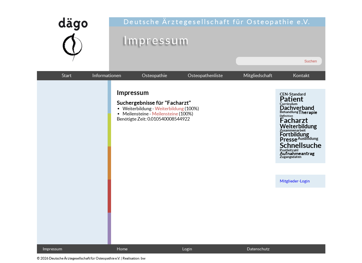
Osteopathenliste (205, 75)
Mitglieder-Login (295, 181)
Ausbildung (308, 138)
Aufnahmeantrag (297, 153)
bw (143, 258)
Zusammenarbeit (293, 130)
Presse (288, 139)
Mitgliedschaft (257, 75)
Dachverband (297, 107)
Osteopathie (154, 75)
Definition (286, 115)
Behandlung (289, 112)
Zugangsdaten (290, 157)
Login (187, 249)
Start (67, 75)
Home (122, 249)
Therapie (308, 112)
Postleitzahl (289, 150)
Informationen (106, 75)
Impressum (52, 249)
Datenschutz (258, 249)
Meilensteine (165, 113)
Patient (291, 99)
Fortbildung (294, 134)
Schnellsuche (300, 145)
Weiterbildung (169, 108)
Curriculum (288, 104)
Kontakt (301, 75)
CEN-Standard (293, 94)
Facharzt (294, 120)
